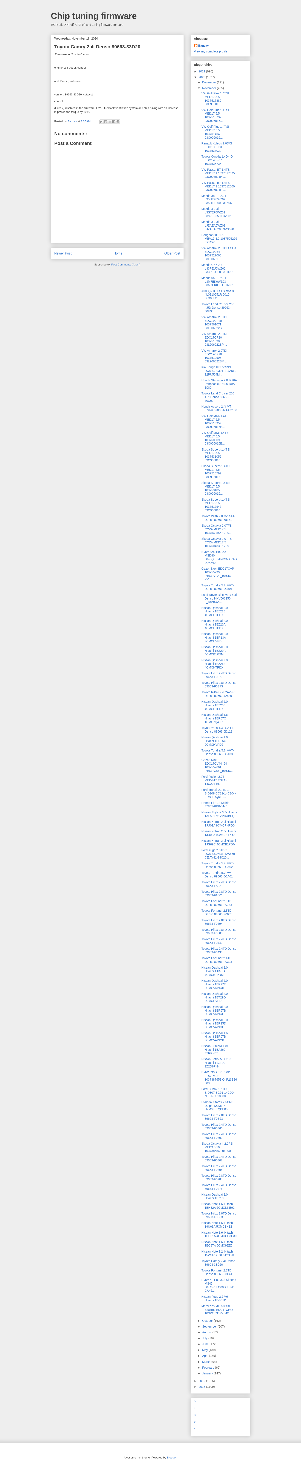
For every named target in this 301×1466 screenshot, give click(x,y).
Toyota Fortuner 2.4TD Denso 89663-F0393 (216, 959)
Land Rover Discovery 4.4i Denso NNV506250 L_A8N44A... (219, 598)
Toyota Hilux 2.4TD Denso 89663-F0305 (218, 1168)
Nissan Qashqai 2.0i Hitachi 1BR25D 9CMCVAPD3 (214, 1023)
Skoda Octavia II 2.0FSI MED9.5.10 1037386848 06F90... (217, 1147)
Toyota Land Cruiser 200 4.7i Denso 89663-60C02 (217, 397)
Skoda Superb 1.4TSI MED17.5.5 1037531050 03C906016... (215, 488)
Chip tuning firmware (94, 16)
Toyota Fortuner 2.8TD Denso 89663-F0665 (216, 912)
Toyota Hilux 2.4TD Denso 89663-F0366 (218, 1126)
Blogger (171, 1457)
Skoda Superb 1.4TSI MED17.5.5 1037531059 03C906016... (215, 455)
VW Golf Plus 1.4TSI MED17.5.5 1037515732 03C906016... (215, 115)
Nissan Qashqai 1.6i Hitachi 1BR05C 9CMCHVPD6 (214, 741)
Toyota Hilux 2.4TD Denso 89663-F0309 (218, 1135)
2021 (202, 71)
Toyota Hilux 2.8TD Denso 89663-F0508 (218, 931)
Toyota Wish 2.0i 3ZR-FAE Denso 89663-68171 (219, 517)
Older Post (172, 253)
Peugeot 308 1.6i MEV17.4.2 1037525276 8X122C (219, 238)
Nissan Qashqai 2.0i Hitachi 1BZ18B (214, 1196)
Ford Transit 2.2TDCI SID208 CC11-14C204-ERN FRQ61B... (218, 793)
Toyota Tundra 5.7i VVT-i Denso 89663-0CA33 (217, 752)
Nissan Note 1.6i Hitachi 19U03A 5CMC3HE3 (217, 1224)
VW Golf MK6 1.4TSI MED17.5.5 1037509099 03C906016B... (215, 438)
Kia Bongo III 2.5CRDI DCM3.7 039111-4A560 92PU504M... (218, 370)
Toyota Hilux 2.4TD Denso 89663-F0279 (218, 675)
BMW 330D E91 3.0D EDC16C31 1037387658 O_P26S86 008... (219, 1077)
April (205, 1355)
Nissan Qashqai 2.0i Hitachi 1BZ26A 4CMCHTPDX (214, 624)
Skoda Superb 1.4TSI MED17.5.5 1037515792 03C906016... (215, 471)
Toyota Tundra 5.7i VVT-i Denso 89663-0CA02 (217, 865)
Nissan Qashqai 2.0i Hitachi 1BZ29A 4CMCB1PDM (214, 650)
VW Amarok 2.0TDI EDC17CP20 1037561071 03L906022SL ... (214, 322)
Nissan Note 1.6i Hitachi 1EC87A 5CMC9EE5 (217, 1243)
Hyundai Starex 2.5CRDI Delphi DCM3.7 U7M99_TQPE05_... (217, 1105)
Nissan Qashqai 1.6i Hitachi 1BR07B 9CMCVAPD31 (214, 1036)
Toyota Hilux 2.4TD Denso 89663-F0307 (218, 1158)
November (209, 88)
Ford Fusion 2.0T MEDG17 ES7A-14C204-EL (213, 780)
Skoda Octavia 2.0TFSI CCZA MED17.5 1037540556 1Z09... (216, 529)
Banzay (203, 45)
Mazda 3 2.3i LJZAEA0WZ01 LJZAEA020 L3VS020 (217, 225)
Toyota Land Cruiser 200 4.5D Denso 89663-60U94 (217, 307)
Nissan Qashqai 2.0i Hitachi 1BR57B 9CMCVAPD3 (214, 1010)
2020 (202, 77)
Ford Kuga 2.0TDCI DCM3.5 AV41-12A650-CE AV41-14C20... (218, 853)
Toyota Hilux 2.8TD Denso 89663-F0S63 (218, 1117)
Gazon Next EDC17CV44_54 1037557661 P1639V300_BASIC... (217, 765)
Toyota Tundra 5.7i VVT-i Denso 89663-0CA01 (217, 874)
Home (117, 253)
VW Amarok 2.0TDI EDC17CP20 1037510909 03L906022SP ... (214, 339)
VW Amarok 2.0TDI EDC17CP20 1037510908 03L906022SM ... (214, 356)
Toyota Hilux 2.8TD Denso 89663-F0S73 (218, 684)
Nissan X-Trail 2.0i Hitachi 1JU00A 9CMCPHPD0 (218, 833)
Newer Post (63, 253)
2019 (202, 1381)
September (210, 1326)
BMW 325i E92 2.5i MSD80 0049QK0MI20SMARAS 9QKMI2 (219, 557)
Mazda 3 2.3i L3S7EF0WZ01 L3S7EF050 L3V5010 (217, 212)
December (209, 82)
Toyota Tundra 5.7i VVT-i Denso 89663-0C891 (217, 587)
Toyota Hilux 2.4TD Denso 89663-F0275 (218, 1186)
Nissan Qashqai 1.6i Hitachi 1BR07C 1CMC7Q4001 (214, 718)
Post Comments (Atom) (125, 264)
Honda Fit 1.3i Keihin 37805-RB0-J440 (215, 804)
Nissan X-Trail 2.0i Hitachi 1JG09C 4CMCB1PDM (218, 842)
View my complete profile (210, 51)
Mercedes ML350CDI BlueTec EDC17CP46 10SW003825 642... (217, 1309)
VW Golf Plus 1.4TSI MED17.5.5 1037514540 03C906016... (215, 132)
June (205, 1344)
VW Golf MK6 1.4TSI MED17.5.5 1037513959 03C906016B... (215, 421)
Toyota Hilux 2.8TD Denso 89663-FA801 (218, 893)
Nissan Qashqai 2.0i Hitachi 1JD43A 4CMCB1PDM (214, 971)
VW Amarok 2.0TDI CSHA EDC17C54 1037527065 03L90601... (218, 253)
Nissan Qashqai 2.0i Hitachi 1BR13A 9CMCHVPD (214, 637)
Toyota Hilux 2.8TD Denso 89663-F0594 (218, 922)
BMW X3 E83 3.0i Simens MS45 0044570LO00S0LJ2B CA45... (218, 1285)
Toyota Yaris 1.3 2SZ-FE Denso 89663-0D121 (217, 729)
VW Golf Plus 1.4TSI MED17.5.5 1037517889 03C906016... (215, 99)
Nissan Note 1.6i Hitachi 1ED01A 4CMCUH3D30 (219, 1234)
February (208, 1367)
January (208, 1373)
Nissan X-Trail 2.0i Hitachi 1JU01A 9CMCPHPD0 (218, 823)
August (207, 1332)
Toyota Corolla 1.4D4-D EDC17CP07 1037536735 (217, 160)
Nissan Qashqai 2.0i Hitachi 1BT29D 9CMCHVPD (214, 997)
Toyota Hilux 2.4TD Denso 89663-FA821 (218, 884)
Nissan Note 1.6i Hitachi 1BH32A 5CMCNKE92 (217, 1205)
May (205, 1350)
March (206, 1361)
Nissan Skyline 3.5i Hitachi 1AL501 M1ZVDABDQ (219, 814)
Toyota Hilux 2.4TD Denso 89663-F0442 (218, 941)
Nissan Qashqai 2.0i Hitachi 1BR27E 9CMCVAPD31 (214, 984)
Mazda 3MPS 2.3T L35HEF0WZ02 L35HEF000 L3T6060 (217, 199)
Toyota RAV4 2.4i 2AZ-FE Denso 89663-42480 (218, 694)
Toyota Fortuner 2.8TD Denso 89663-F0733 (216, 902)
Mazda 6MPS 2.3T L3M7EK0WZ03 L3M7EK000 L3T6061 (217, 281)
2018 (202, 1386)
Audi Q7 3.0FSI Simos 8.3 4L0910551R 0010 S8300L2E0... (218, 294)
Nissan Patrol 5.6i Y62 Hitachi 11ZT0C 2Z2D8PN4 (216, 1062)
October (208, 1320)
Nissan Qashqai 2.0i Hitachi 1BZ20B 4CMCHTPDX (214, 705)
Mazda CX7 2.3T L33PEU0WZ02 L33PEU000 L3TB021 (217, 268)
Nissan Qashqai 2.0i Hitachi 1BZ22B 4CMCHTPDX (214, 611)
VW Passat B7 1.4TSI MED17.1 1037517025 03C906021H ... (218, 173)
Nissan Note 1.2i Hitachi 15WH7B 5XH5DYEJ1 (217, 1253)
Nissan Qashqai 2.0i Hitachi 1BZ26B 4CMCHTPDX (214, 663)
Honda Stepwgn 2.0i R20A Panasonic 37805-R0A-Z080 (219, 384)
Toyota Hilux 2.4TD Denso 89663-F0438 (218, 950)
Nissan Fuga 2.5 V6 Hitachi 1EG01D (214, 1298)
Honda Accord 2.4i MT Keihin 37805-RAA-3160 (219, 408)
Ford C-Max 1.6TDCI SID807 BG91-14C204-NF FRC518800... (218, 1092)
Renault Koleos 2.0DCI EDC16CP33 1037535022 (216, 147)
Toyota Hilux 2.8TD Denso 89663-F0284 (218, 1177)
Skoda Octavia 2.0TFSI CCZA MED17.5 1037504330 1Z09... (216, 542)
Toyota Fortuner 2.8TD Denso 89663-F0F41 (216, 1272)
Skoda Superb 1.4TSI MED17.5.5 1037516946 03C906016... (215, 505)
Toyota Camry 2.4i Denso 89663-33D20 (218, 1262)
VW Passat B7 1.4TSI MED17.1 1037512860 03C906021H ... (218, 186)
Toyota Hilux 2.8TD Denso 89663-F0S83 (218, 1215)
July (205, 1338)
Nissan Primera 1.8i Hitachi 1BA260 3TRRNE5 (214, 1049)
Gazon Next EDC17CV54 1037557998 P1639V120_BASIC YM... (218, 574)
